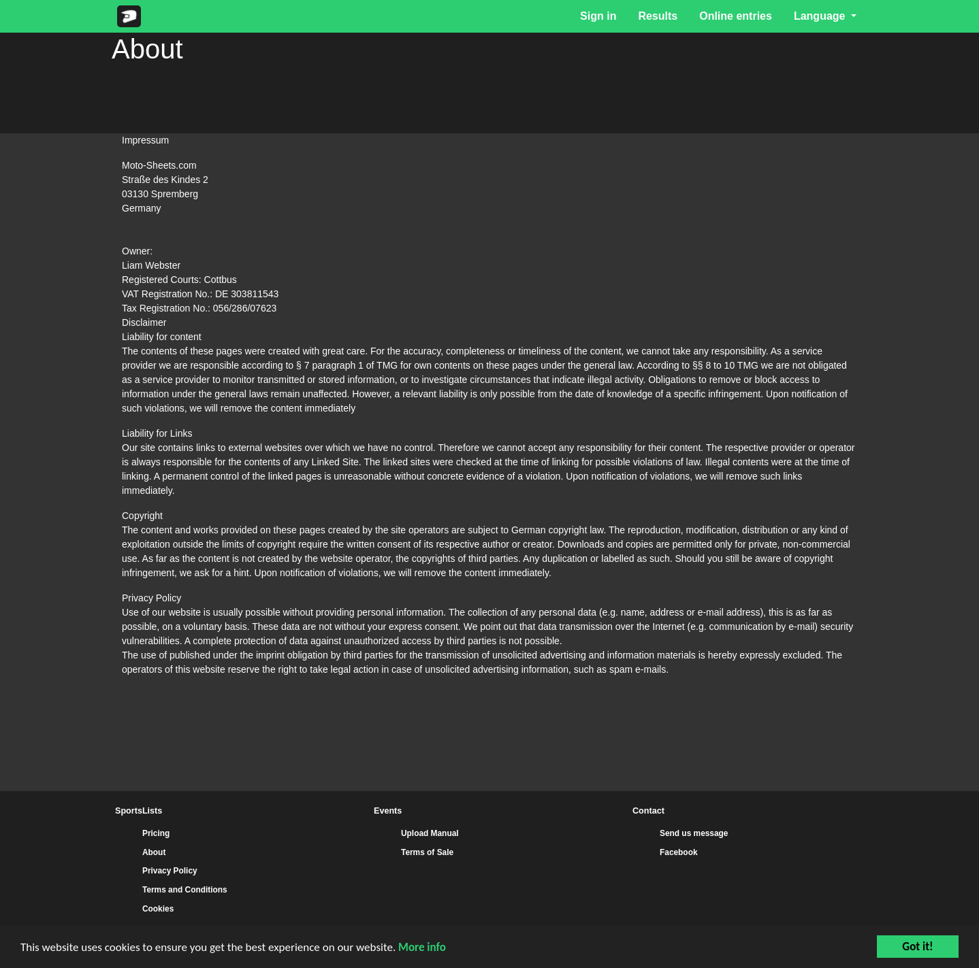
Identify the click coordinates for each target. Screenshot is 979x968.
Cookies (158, 909)
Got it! (917, 946)
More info (422, 947)
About (153, 852)
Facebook (679, 852)
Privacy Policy (169, 870)
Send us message (694, 833)
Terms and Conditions (184, 890)
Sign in (598, 16)
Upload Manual (430, 833)
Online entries (735, 16)
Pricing (156, 833)
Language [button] (821, 16)
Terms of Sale (427, 852)
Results (657, 16)
